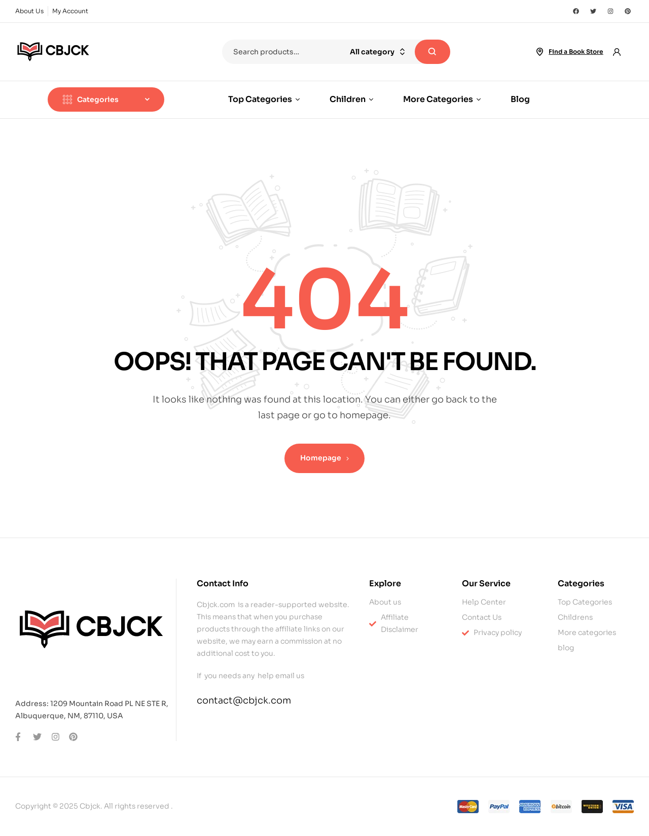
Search (432, 52)
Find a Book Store (576, 51)
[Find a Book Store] (539, 52)
